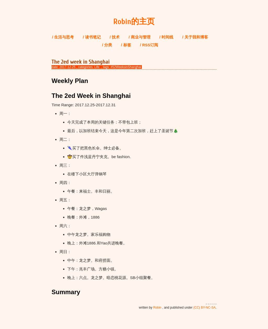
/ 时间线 (166, 37)
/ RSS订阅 (149, 45)
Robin (157, 307)
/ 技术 (115, 37)
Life (96, 67)
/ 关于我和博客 (195, 37)
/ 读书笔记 (92, 37)
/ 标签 (126, 45)
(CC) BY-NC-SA (204, 307)
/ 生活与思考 (63, 37)
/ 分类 (107, 45)
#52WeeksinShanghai (126, 67)
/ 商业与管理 (139, 37)
